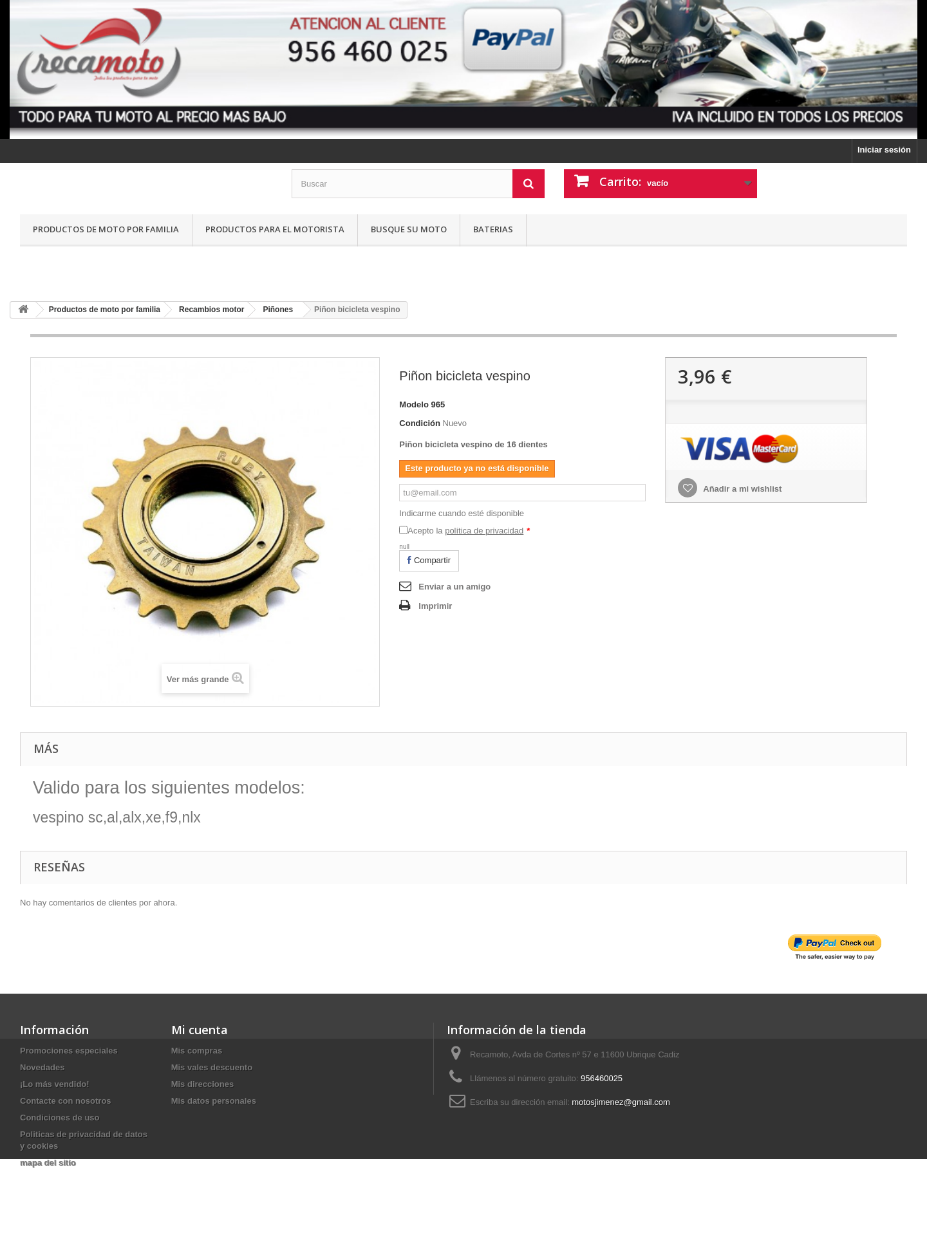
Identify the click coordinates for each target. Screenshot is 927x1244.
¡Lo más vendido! (54, 1084)
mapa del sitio (48, 1162)
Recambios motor (211, 309)
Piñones (278, 309)
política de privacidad (484, 530)
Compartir (429, 560)
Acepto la (468, 530)
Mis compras (196, 1050)
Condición (419, 423)
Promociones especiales (69, 1050)
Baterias (493, 229)
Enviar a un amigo (454, 586)
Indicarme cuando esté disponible (461, 513)
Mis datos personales (213, 1101)
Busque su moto (409, 229)
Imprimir (435, 606)
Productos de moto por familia (106, 229)
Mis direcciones (202, 1084)
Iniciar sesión (884, 149)
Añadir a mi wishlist (741, 489)
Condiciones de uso (60, 1117)
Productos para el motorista (274, 229)
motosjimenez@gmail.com (621, 1102)
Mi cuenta (199, 1029)
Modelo (414, 404)
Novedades (42, 1067)
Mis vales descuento (211, 1067)
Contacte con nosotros (65, 1101)
